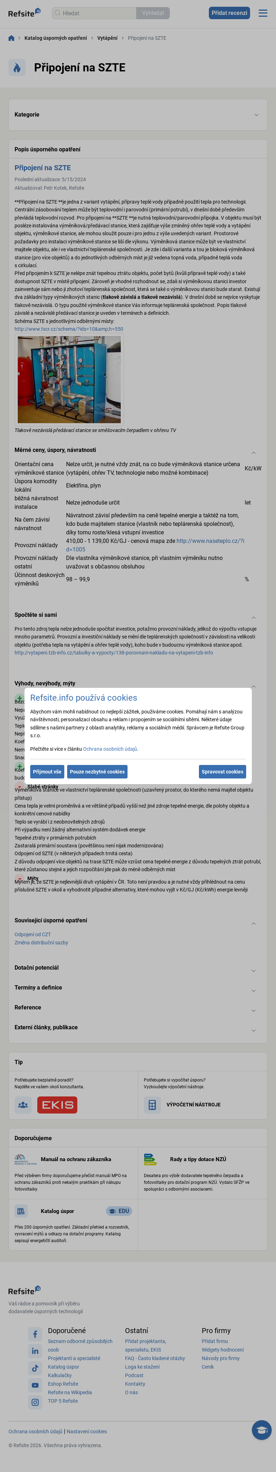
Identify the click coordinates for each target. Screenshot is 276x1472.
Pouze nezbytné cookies (97, 772)
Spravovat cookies (222, 772)
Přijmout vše (47, 772)
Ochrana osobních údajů (110, 749)
